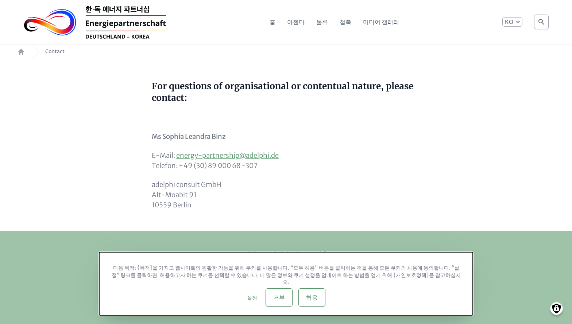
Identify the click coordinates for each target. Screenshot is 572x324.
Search (541, 20)
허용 (312, 297)
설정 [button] (252, 297)
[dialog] (286, 283)
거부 (279, 297)
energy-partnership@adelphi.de (227, 155)
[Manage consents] (556, 308)
